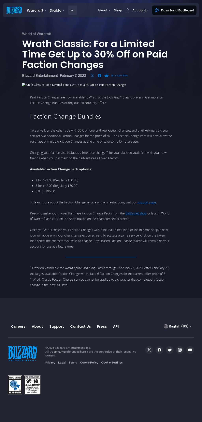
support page (146, 202)
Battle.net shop (136, 213)
